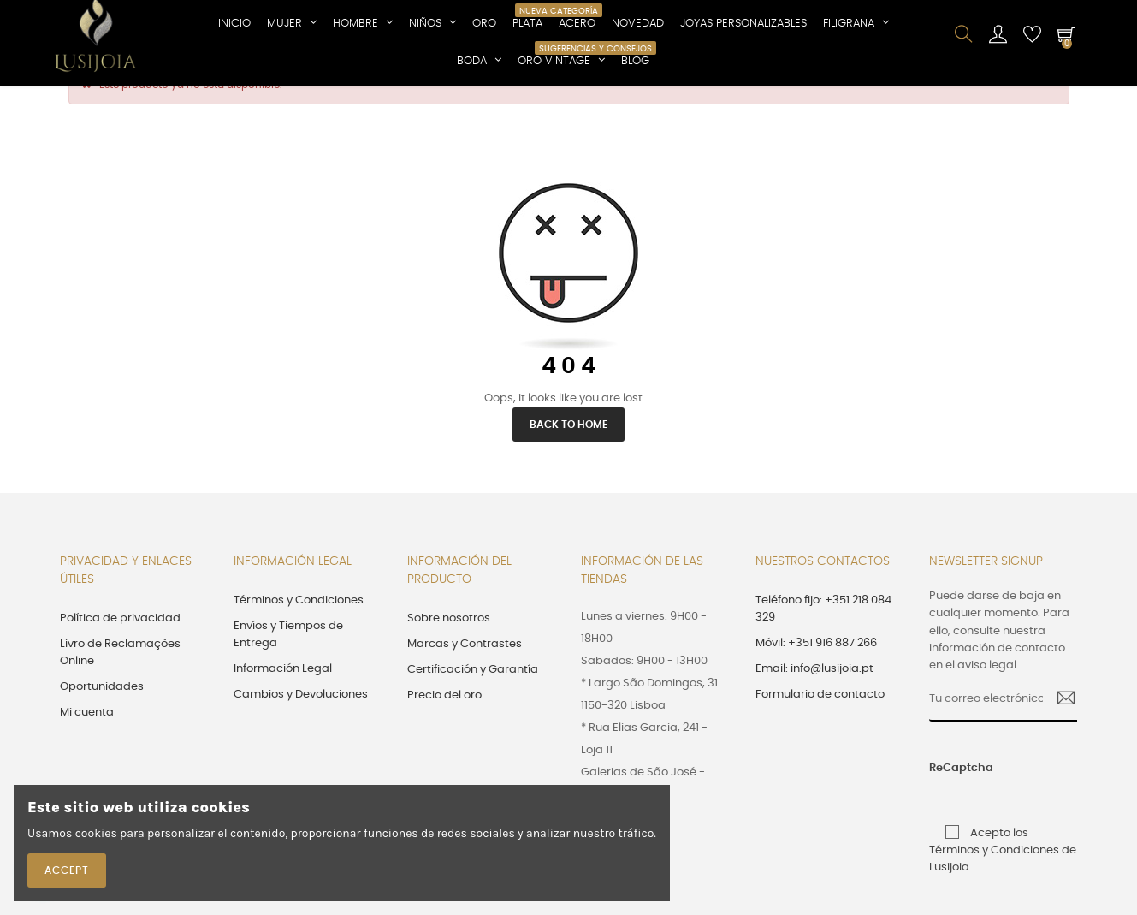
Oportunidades (102, 718)
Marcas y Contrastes (464, 675)
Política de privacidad (120, 650)
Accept (66, 870)
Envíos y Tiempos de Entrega (288, 666)
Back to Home (568, 456)
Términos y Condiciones (299, 632)
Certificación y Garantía (472, 701)
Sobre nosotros (448, 650)
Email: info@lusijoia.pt (814, 700)
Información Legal (283, 700)
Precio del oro (444, 727)
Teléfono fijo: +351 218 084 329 (823, 641)
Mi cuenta (87, 744)
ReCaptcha (944, 799)
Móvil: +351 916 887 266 (816, 674)
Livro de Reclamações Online (120, 684)
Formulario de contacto (820, 726)
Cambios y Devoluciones (301, 726)
